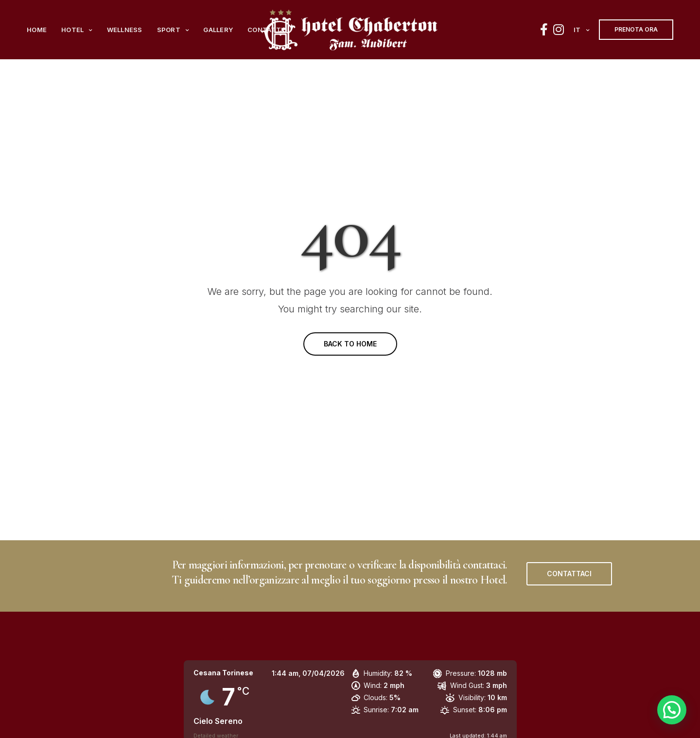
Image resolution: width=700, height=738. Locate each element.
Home (37, 30)
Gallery (218, 30)
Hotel (72, 30)
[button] (569, 573)
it (577, 30)
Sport (168, 30)
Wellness (124, 30)
